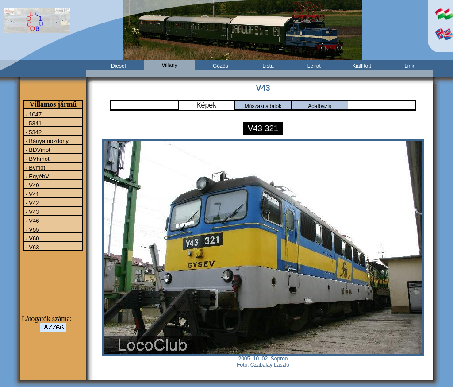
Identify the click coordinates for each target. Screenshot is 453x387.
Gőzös (220, 66)
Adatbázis (319, 106)
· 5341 (33, 123)
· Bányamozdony (46, 141)
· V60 (31, 238)
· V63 (31, 247)
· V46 (31, 220)
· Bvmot (35, 167)
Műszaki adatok (263, 106)
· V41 (31, 194)
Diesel (118, 66)
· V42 (31, 203)
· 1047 (33, 114)
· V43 (31, 212)
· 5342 (33, 132)
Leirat (314, 66)
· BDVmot (37, 150)
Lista (267, 66)
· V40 (31, 185)
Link (409, 66)
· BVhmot (37, 158)
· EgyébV (36, 176)
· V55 (31, 229)
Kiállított (361, 66)
